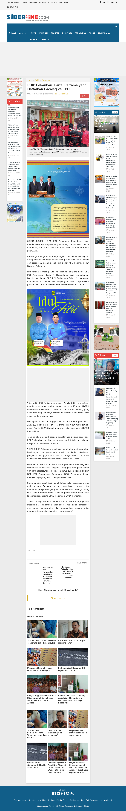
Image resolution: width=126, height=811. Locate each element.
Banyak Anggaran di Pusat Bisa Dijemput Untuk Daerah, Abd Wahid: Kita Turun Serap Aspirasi (57, 767)
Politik (32, 33)
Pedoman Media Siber (48, 2)
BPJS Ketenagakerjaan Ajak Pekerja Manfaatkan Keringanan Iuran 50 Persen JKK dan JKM (106, 121)
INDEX (115, 112)
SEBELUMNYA (34, 563)
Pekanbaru (46, 80)
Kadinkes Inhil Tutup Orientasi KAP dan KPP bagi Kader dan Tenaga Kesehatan (67, 572)
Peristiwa (67, 33)
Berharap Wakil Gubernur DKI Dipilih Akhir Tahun (36, 765)
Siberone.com (58, 598)
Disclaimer (63, 2)
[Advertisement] (63, 59)
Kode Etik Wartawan (90, 800)
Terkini (100, 112)
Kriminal (43, 33)
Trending (14, 101)
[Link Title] (54, 794)
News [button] (21, 33)
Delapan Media (82, 806)
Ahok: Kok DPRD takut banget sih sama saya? (55, 732)
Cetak (84, 96)
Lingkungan (104, 33)
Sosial (92, 33)
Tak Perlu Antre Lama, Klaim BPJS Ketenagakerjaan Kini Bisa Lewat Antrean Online (13, 129)
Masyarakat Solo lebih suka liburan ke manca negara (78, 732)
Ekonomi (55, 33)
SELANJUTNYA (82, 563)
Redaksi (24, 2)
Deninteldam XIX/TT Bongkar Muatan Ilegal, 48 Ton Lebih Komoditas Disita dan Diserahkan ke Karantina (111, 202)
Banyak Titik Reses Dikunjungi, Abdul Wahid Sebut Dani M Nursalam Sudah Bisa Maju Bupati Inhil (78, 767)
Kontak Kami (12, 7)
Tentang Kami (13, 2)
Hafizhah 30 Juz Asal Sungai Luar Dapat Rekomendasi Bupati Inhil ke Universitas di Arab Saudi (111, 160)
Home (12, 33)
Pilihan (100, 355)
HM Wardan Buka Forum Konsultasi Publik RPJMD (112, 450)
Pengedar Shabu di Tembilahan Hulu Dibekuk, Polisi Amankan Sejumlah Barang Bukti (14, 166)
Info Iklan (33, 2)
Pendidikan (80, 33)
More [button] (44, 39)
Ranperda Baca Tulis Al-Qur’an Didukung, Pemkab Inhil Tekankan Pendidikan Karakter (111, 267)
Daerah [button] (33, 39)
